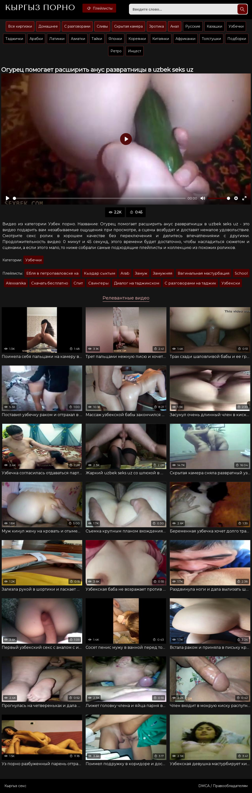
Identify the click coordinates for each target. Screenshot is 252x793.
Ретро (116, 51)
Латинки (56, 38)
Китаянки (160, 38)
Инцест (134, 51)
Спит (78, 283)
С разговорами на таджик (190, 283)
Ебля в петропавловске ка (52, 273)
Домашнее (48, 26)
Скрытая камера (128, 26)
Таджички (14, 38)
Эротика (156, 26)
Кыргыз (40, 7)
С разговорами (77, 26)
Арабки (36, 38)
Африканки (185, 38)
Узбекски (230, 283)
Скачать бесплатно (49, 283)
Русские (192, 26)
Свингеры (98, 283)
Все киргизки (20, 26)
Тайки (97, 38)
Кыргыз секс (15, 786)
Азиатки (78, 38)
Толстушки (211, 38)
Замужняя (162, 273)
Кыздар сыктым (99, 273)
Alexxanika (16, 283)
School (241, 273)
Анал (174, 26)
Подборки (236, 38)
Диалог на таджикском (136, 283)
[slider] (99, 198)
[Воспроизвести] (8, 198)
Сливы (102, 26)
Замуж (141, 273)
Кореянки (137, 38)
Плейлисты (99, 8)
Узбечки (236, 26)
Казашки (214, 26)
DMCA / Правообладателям (223, 786)
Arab (125, 273)
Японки (115, 38)
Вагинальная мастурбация (203, 273)
